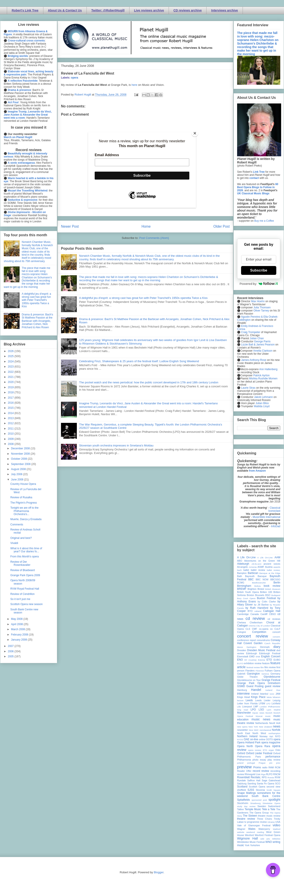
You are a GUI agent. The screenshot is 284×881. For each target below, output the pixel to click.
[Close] (195, 133)
